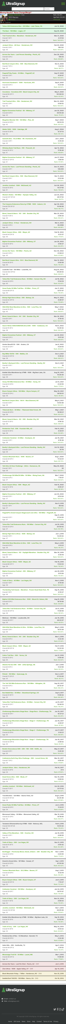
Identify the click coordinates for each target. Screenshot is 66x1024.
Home (10, 1021)
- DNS (22, 973)
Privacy (56, 1021)
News (23, 1021)
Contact (39, 1021)
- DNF (20, 964)
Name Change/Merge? (22, 12)
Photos (12, 20)
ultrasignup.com (13, 1001)
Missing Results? (6, 12)
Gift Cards (17, 1021)
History (56, 19)
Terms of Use (47, 1021)
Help (33, 1021)
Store (28, 1021)
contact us (12, 999)
